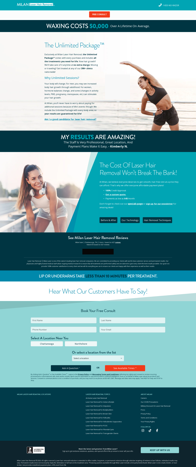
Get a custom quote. (116, 194)
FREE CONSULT (99, 14)
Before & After (109, 219)
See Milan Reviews (98, 236)
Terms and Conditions (149, 413)
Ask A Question (71, 366)
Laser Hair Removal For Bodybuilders (99, 406)
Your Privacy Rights (148, 416)
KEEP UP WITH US (160, 442)
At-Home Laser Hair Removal (96, 396)
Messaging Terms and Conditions (105, 372)
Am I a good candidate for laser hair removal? (67, 119)
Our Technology (133, 219)
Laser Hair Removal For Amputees (98, 403)
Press (143, 406)
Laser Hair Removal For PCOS (96, 420)
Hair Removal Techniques (162, 219)
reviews (118, 241)
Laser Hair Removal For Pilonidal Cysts (100, 423)
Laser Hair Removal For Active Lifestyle (100, 399)
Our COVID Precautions (149, 399)
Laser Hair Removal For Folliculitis (98, 413)
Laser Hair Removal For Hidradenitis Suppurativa (104, 416)
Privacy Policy (83, 372)
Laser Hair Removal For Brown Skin (99, 409)
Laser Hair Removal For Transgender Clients (102, 426)
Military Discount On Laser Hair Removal (155, 403)
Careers (144, 396)
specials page (135, 203)
